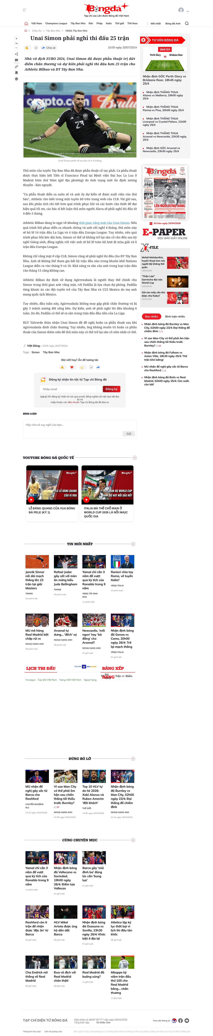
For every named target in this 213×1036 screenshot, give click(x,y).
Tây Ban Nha (78, 23)
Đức (91, 23)
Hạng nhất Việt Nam (70, 678)
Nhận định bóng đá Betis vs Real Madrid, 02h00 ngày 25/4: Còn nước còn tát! (166, 381)
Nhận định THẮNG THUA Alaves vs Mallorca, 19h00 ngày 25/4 (163, 95)
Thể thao (132, 23)
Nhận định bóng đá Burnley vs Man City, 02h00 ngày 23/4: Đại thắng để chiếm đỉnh (122, 796)
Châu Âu (36, 30)
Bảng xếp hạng (113, 667)
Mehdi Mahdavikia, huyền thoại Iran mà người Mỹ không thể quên (153, 262)
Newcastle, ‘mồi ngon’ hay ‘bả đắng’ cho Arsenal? (93, 635)
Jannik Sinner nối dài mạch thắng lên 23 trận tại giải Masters (34, 579)
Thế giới (119, 23)
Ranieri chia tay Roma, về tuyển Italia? (122, 575)
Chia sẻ (50, 47)
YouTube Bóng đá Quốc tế (48, 456)
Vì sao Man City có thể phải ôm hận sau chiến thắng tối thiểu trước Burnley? (65, 796)
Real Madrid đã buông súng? (93, 973)
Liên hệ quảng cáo (53, 1030)
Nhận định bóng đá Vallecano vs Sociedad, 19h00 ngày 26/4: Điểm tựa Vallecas (65, 877)
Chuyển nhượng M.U (34, 805)
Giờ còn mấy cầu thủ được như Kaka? (153, 294)
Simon (36, 352)
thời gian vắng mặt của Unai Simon (104, 223)
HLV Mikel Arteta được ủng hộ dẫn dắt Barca (65, 927)
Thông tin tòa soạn (32, 1030)
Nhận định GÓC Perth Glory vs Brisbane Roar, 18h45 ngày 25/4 (164, 80)
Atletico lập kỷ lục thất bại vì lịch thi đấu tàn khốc (121, 927)
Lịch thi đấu (40, 667)
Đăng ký (111, 388)
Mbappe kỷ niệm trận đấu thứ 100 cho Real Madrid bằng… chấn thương (121, 981)
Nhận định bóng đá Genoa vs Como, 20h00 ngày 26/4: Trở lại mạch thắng (122, 637)
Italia (109, 23)
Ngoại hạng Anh (34, 643)
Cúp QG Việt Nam (47, 678)
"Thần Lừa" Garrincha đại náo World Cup (152, 279)
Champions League (56, 23)
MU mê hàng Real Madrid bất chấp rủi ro (36, 633)
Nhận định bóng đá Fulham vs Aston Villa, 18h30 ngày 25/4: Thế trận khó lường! (165, 356)
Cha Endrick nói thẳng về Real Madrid (36, 975)
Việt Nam (36, 23)
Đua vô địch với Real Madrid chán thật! (65, 975)
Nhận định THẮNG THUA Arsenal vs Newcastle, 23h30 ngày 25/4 (165, 136)
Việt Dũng (33, 345)
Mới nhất (156, 23)
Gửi (128, 433)
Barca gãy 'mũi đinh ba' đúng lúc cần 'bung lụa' (93, 873)
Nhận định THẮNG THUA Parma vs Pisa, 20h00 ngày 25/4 (163, 108)
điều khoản (74, 401)
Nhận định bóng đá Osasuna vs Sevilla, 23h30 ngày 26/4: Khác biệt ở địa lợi (93, 929)
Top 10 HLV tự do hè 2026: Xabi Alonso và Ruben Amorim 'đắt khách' (93, 794)
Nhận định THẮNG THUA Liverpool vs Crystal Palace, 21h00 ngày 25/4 (164, 121)
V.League (30, 678)
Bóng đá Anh (172, 23)
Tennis (29, 592)
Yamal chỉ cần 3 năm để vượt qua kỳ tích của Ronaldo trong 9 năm (94, 579)
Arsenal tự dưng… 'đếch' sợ (65, 631)
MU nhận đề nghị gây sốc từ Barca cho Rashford (36, 792)
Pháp (100, 23)
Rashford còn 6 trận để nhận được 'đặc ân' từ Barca (36, 927)
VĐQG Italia (117, 584)
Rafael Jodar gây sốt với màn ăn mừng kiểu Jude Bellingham (65, 577)
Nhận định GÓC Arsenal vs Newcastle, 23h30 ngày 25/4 (161, 149)
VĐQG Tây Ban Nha (76, 30)
